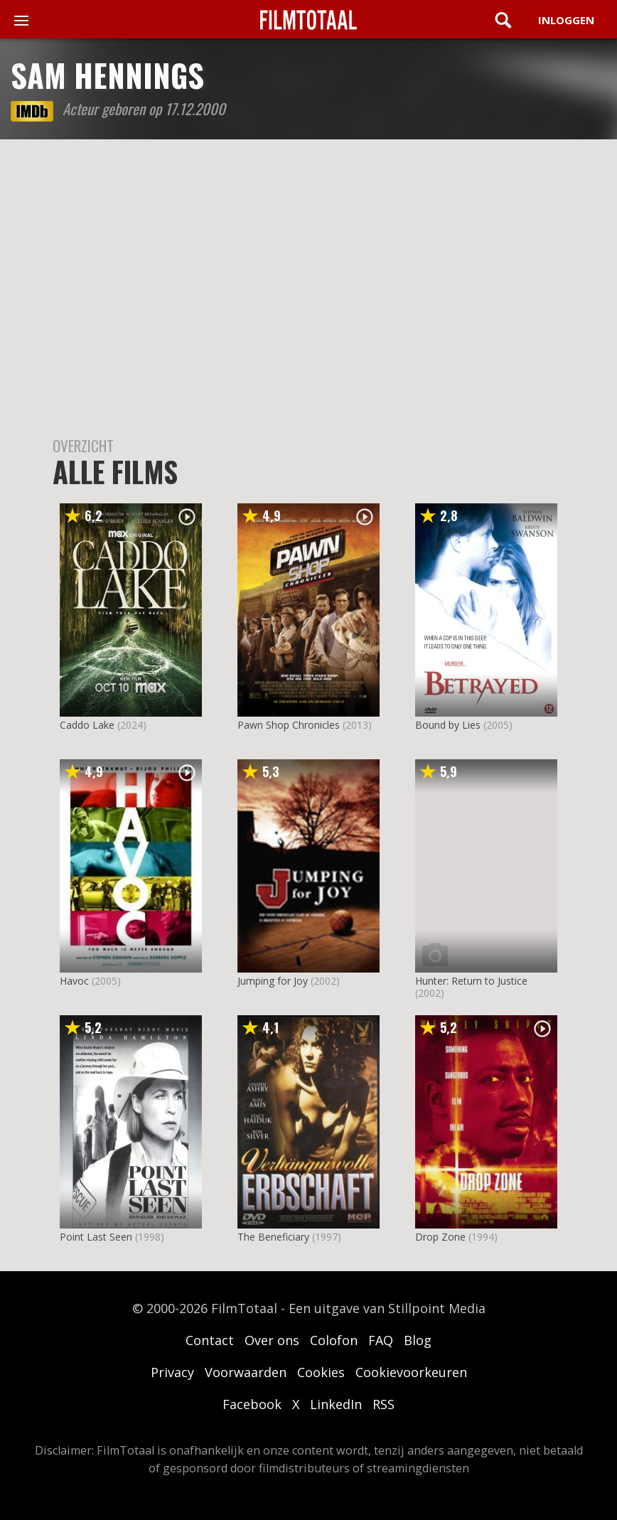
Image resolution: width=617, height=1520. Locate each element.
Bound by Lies (448, 725)
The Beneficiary (273, 1236)
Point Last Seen (96, 1236)
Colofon (334, 1340)
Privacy (172, 1372)
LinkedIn (336, 1404)
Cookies (321, 1372)
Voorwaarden (245, 1372)
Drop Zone (440, 1236)
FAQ (380, 1340)
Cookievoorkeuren (411, 1372)
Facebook (251, 1404)
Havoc (74, 981)
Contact (210, 1340)
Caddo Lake (87, 725)
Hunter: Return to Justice (471, 981)
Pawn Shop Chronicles (288, 725)
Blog (417, 1340)
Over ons (272, 1340)
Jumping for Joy (272, 981)
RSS (383, 1404)
